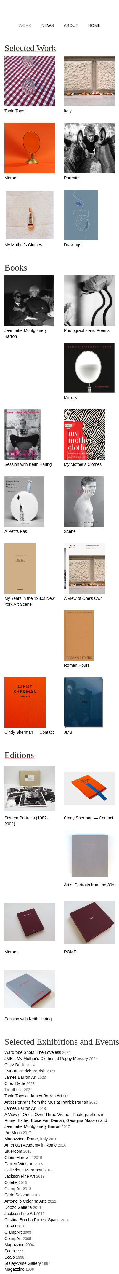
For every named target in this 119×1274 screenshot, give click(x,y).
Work (24, 25)
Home (94, 25)
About (71, 25)
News (47, 25)
